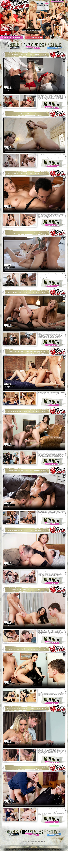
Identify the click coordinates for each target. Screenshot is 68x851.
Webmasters (34, 843)
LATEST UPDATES (54, 826)
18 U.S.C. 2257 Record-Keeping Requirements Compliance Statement (34, 838)
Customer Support (38, 839)
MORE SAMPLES (32, 826)
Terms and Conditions (30, 839)
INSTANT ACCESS (22, 826)
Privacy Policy (24, 839)
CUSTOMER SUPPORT (43, 826)
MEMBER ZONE (13, 826)
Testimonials (44, 839)
